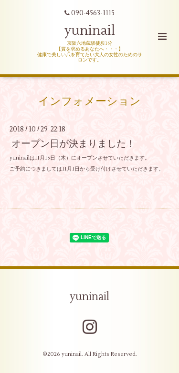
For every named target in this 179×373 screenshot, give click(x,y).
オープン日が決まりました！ (73, 143)
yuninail (89, 30)
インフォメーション (89, 101)
